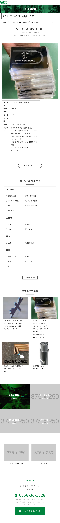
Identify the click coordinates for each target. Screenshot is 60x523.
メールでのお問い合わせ (30, 511)
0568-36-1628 (30, 495)
